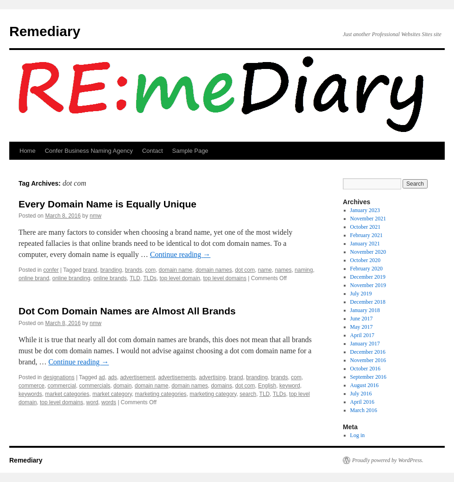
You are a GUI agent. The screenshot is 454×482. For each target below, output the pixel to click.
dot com (245, 270)
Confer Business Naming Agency (89, 150)
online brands (109, 278)
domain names (213, 270)
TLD (135, 278)
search (248, 394)
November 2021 (368, 218)
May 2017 (361, 327)
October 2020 (365, 260)
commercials (94, 385)
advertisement (137, 377)
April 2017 (362, 335)
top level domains (224, 278)
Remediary (44, 31)
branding (111, 270)
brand (90, 270)
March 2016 (363, 410)
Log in (357, 435)
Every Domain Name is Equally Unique (107, 204)
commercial (62, 385)
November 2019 (368, 285)
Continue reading (180, 254)
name (265, 270)
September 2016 (368, 377)
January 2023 (365, 210)
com (150, 270)
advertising (212, 377)
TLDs (150, 278)
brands (133, 270)
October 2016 (365, 368)
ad (102, 377)
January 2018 (365, 310)
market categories (67, 394)
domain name (176, 270)
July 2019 (361, 293)
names (283, 270)
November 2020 (368, 252)
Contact (152, 150)
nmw (95, 216)
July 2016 (361, 393)
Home (27, 150)
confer (50, 270)
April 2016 (362, 402)
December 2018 (367, 302)
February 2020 (366, 268)
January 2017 (365, 343)
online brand (34, 278)
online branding (71, 278)
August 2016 (364, 385)
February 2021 (366, 235)
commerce (31, 385)
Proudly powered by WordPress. (387, 460)
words (108, 402)
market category (112, 394)
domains (221, 385)
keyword (289, 385)
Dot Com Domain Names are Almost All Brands (127, 311)
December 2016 (367, 352)
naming (304, 270)
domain (123, 385)
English (267, 385)
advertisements (176, 377)
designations (58, 377)
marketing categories (160, 394)
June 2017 (361, 318)
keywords (30, 394)
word (92, 402)
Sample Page (190, 150)
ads (112, 377)
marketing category (212, 394)
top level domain (179, 278)
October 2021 (365, 227)
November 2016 (368, 360)
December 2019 (367, 277)
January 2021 (365, 243)
